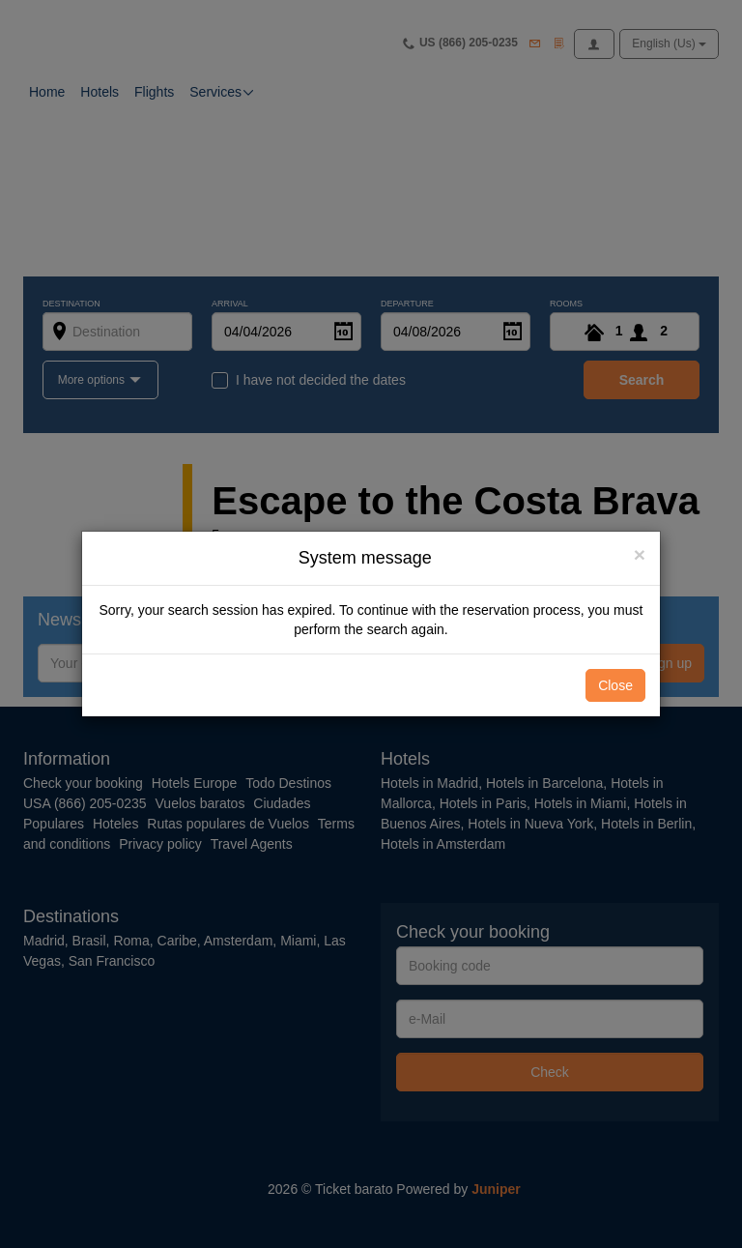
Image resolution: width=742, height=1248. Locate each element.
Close (615, 685)
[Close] (639, 554)
